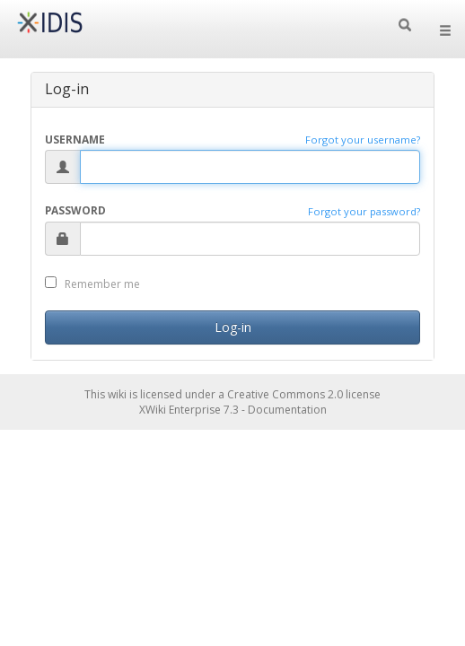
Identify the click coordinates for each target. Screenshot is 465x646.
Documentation (287, 409)
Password (75, 210)
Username (75, 139)
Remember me (92, 284)
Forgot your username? (362, 139)
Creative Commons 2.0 (285, 394)
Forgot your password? (364, 211)
